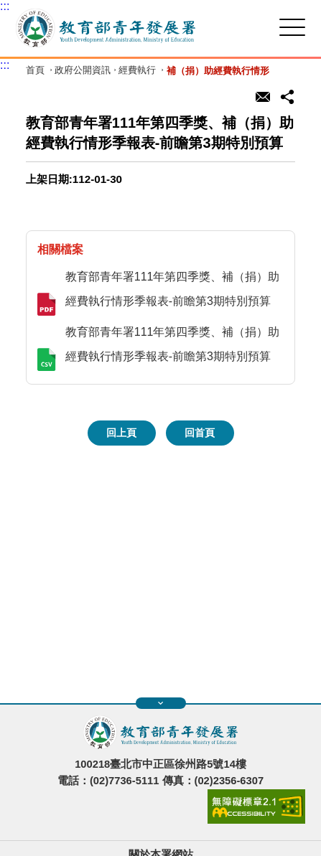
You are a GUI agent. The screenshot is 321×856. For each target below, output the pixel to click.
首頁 (35, 70)
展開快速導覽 (160, 703)
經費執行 (137, 70)
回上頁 (121, 432)
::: (4, 6)
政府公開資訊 (83, 70)
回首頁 (200, 432)
